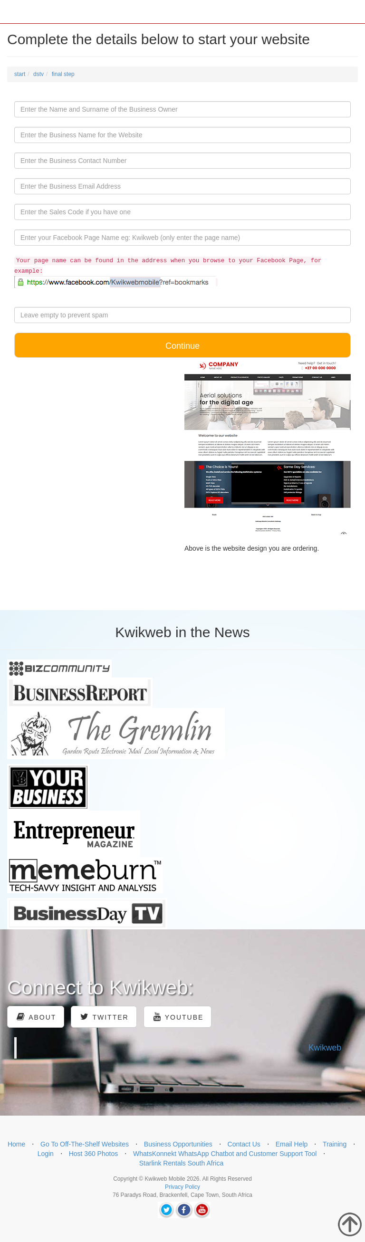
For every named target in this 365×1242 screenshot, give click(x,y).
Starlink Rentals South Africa (181, 1163)
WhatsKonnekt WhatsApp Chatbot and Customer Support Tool (225, 1153)
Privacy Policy (182, 1187)
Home (16, 1144)
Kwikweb (324, 1047)
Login (46, 1153)
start (19, 74)
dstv (38, 74)
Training (334, 1144)
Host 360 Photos (93, 1153)
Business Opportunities (178, 1144)
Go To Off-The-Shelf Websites (84, 1144)
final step (63, 74)
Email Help (292, 1144)
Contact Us (244, 1144)
